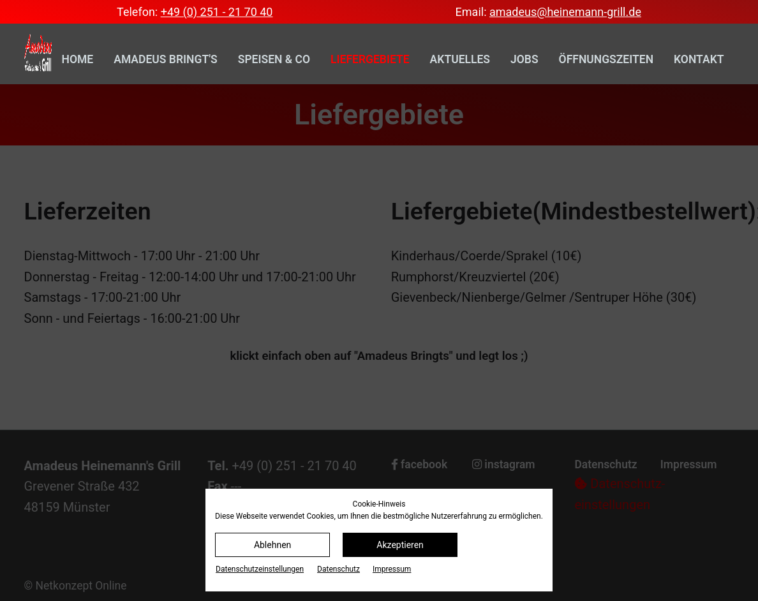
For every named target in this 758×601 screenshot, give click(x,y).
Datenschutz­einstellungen (260, 569)
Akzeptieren (400, 545)
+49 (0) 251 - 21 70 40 (217, 12)
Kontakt (699, 59)
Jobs (524, 59)
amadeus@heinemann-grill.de (565, 12)
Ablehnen (272, 545)
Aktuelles (460, 59)
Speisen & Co (274, 59)
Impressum (392, 569)
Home (78, 59)
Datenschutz (338, 569)
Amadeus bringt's (166, 59)
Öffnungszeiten (606, 59)
